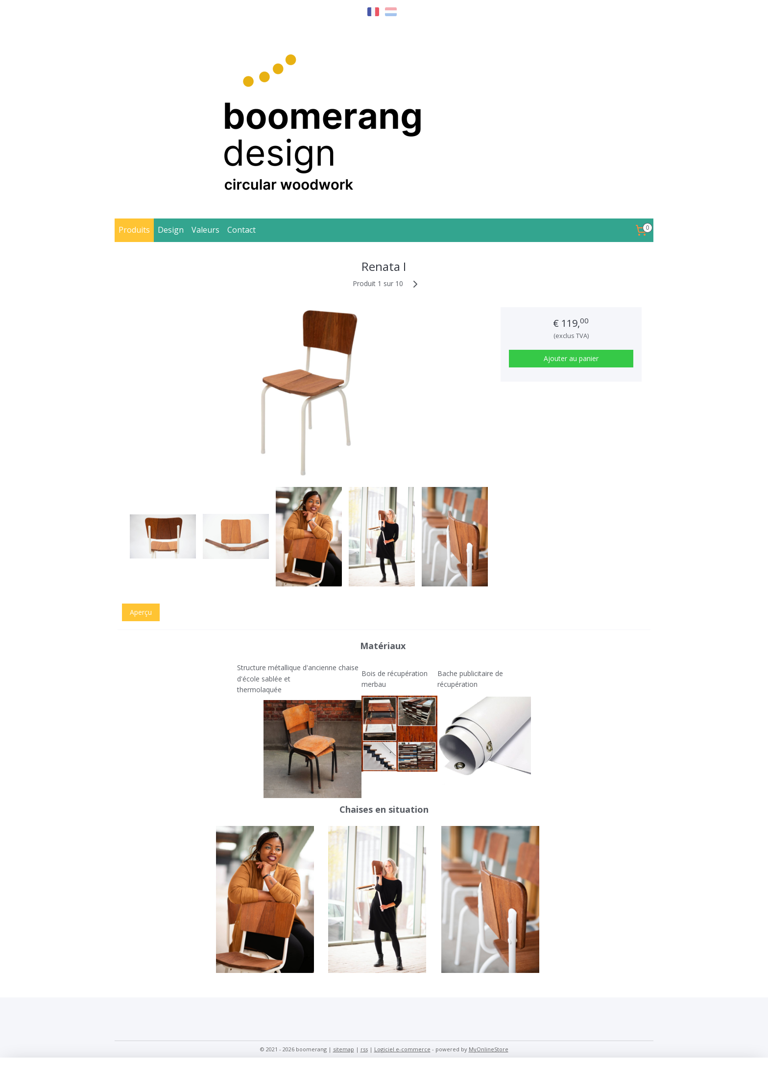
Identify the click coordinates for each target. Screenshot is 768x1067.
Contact (241, 229)
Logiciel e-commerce (402, 1049)
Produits (134, 229)
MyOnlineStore (488, 1049)
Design (171, 229)
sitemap (343, 1049)
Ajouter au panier (571, 358)
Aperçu (141, 612)
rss (364, 1049)
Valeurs (205, 229)
